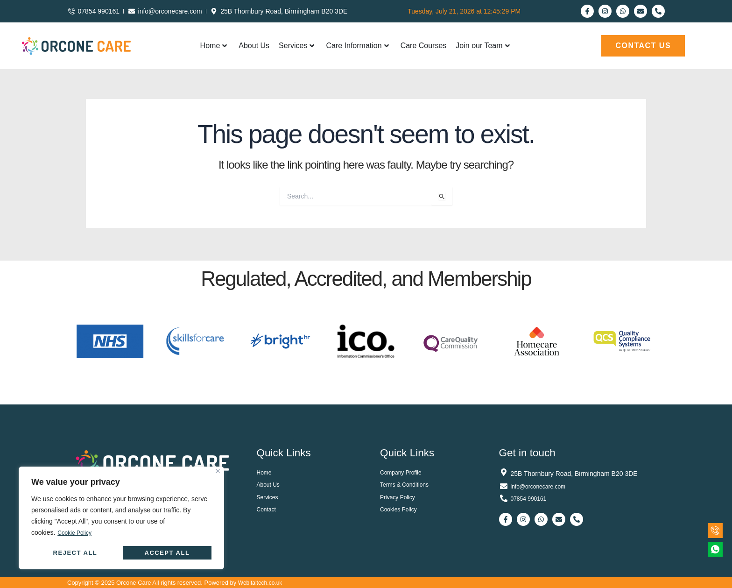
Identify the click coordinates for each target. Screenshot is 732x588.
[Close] (218, 471)
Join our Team (482, 46)
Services (296, 46)
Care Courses (424, 46)
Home (213, 46)
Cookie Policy (77, 533)
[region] (121, 518)
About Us (254, 46)
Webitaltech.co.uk (262, 582)
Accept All (167, 552)
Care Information (357, 46)
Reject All (75, 552)
